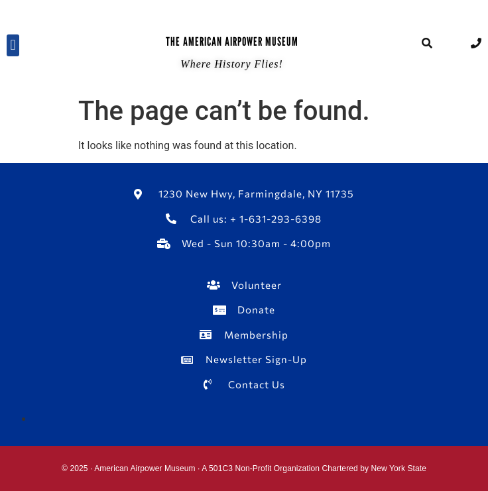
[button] (13, 45)
